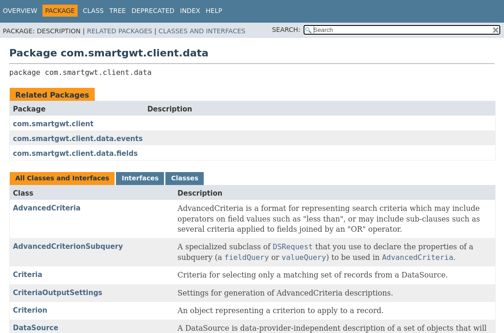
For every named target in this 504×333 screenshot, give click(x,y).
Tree (117, 10)
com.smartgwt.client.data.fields (75, 153)
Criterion (30, 310)
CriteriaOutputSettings (58, 293)
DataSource (35, 328)
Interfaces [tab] (139, 178)
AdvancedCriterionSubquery (68, 246)
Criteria (28, 275)
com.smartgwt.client (53, 124)
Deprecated (152, 10)
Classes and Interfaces (201, 31)
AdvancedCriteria (46, 208)
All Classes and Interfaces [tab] (62, 178)
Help (214, 10)
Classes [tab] (184, 178)
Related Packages (119, 31)
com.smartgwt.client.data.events (78, 139)
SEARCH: (286, 29)
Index (190, 10)
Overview (20, 10)
